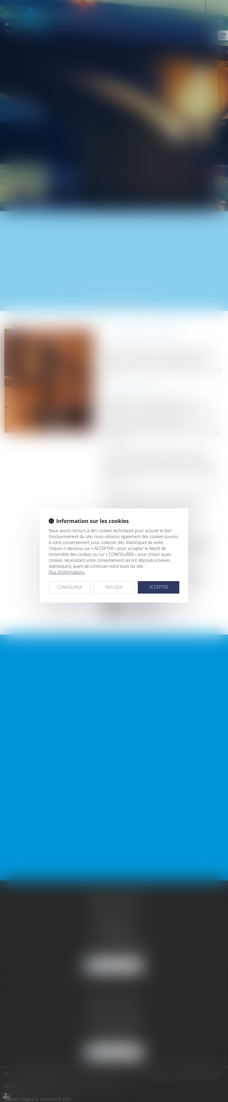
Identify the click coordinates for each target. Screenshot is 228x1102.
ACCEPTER (158, 587)
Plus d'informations (67, 572)
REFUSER (114, 587)
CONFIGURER (69, 587)
